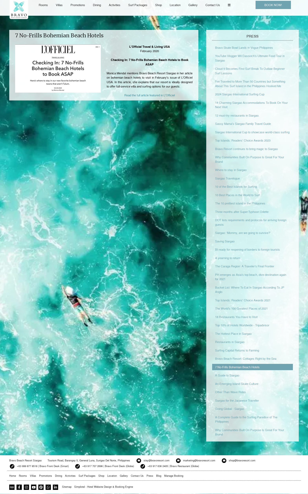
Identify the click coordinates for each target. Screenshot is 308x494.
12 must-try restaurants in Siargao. (237, 115)
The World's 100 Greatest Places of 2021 (241, 308)
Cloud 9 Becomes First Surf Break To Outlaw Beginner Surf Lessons (250, 70)
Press (150, 475)
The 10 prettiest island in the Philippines (240, 203)
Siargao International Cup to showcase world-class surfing (252, 132)
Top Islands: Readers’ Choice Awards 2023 (242, 140)
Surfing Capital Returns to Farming (237, 350)
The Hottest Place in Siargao (233, 333)
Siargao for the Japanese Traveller (237, 400)
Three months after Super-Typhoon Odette (242, 212)
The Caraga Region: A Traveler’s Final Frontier (244, 266)
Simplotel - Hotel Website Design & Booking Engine (103, 486)
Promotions (78, 5)
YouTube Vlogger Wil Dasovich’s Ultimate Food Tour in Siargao (250, 58)
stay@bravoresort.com (157, 460)
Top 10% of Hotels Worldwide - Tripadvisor (242, 325)
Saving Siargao (225, 241)
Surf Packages (137, 5)
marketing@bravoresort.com (199, 460)
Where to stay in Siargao (231, 170)
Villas (59, 5)
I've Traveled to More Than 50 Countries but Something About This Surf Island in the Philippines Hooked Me (250, 83)
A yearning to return (227, 258)
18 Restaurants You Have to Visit (236, 317)
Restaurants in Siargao (229, 342)
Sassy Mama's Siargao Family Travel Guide (243, 123)
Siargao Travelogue (227, 178)
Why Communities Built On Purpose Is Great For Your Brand (249, 159)
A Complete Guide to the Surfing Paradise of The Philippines (246, 419)
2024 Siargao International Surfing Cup (239, 94)
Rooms (43, 5)
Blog (158, 475)
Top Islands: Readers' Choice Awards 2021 (242, 300)
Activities (114, 5)
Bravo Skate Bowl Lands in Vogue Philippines (244, 47)
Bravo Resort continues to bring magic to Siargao (246, 149)
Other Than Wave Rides (230, 392)
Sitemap (67, 486)
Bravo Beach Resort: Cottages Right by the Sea (245, 358)
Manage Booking (173, 475)
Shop (158, 5)
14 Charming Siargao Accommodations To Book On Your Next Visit (251, 104)
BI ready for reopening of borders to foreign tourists (247, 249)
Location (175, 5)
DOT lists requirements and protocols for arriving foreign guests (250, 222)
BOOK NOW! (273, 5)
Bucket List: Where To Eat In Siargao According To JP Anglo (249, 289)
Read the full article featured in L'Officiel (149, 95)
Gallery (193, 5)
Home (12, 475)
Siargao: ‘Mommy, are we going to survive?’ (242, 233)
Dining (97, 5)
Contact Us (212, 5)
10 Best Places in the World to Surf (237, 195)
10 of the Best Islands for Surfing (236, 186)
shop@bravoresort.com (242, 460)
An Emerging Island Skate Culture (236, 384)
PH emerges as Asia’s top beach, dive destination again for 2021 (250, 276)
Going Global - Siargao (229, 409)
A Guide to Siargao (227, 375)
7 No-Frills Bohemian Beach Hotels (237, 367)
